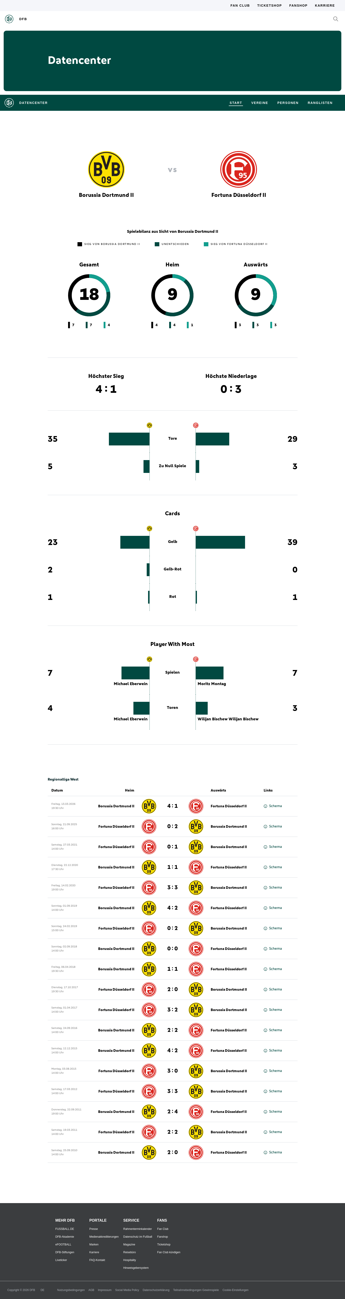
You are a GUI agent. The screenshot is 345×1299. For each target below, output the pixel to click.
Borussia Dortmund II (116, 806)
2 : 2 (172, 1030)
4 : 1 (172, 806)
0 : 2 (172, 826)
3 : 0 (172, 1071)
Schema (273, 806)
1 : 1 (172, 867)
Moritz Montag (212, 684)
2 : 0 (172, 989)
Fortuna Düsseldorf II (229, 806)
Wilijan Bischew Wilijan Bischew (228, 719)
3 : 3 (172, 887)
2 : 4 (172, 1112)
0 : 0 (172, 949)
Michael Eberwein (131, 684)
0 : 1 (172, 847)
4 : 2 (172, 908)
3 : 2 (172, 1010)
